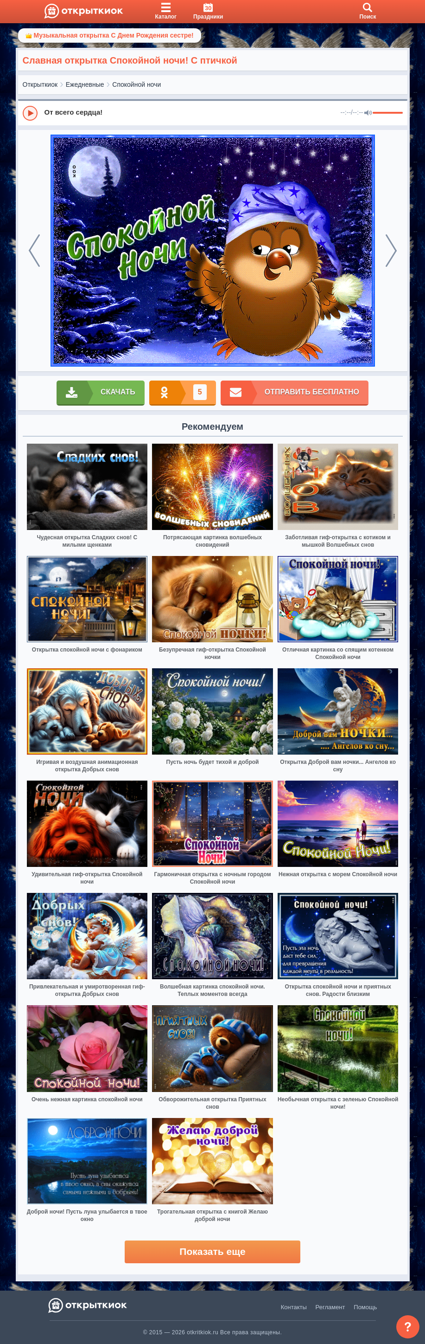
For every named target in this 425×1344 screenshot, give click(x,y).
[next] (391, 251)
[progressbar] (388, 113)
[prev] (34, 251)
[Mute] (368, 113)
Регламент (330, 1307)
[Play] (30, 113)
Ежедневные (85, 84)
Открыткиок (40, 84)
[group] (212, 112)
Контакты (294, 1307)
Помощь (365, 1307)
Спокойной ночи (136, 84)
